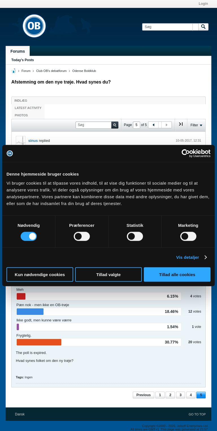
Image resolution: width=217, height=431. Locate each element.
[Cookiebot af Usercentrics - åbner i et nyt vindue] (186, 153)
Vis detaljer (187, 257)
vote (198, 327)
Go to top (197, 414)
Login (203, 4)
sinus (33, 140)
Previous (143, 395)
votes (197, 296)
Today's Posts (22, 60)
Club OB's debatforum (51, 70)
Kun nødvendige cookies (40, 274)
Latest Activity (28, 108)
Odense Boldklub (84, 70)
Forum (26, 70)
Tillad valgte (108, 274)
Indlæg (20, 100)
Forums (17, 51)
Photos (21, 115)
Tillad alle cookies (177, 274)
